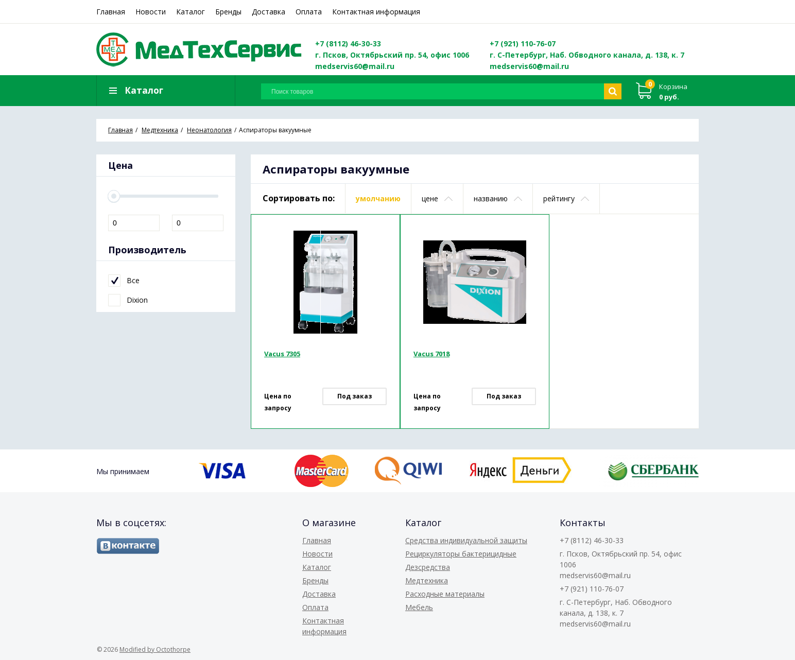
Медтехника (426, 580)
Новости (150, 11)
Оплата (309, 11)
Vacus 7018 (431, 353)
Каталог (190, 11)
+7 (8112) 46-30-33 (348, 43)
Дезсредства (427, 567)
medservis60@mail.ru (354, 66)
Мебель (419, 607)
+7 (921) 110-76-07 (523, 43)
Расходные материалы (445, 594)
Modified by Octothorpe (155, 649)
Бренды (228, 11)
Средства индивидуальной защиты (466, 540)
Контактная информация (376, 11)
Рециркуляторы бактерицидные (460, 554)
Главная (110, 11)
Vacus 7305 (282, 353)
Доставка (268, 11)
